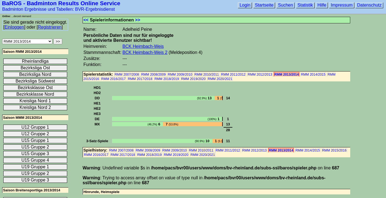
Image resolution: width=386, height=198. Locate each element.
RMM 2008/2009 (153, 74)
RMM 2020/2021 (220, 79)
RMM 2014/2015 (313, 74)
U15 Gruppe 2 (35, 147)
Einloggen (14, 27)
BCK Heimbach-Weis (143, 46)
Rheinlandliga (35, 61)
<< (86, 20)
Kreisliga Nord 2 (35, 107)
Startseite (264, 5)
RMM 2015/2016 (334, 150)
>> (137, 20)
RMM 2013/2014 (286, 74)
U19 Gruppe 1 (35, 166)
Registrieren (49, 27)
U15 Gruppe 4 (35, 160)
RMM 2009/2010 (180, 74)
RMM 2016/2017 (113, 79)
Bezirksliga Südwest (35, 81)
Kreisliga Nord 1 (35, 100)
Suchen (285, 5)
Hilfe (321, 5)
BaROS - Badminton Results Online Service (61, 3)
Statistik (305, 5)
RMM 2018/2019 (166, 79)
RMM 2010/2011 (206, 74)
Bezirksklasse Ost (35, 87)
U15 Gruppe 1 (35, 140)
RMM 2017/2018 (140, 79)
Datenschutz (369, 5)
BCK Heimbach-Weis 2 (145, 52)
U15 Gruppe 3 (35, 153)
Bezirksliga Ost (35, 67)
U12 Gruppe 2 (35, 133)
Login (245, 5)
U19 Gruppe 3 (35, 180)
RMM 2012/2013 (260, 74)
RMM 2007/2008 (127, 74)
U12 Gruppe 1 (35, 127)
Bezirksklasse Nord (35, 94)
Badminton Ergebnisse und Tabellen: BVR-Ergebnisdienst (58, 9)
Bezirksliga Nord (35, 74)
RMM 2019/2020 (193, 79)
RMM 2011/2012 (233, 74)
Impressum (341, 5)
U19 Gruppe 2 (35, 173)
